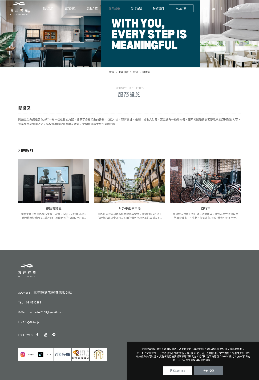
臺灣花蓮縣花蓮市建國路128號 (53, 292)
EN (213, 8)
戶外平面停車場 (130, 208)
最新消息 (70, 8)
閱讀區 (146, 72)
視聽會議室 (54, 208)
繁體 (206, 8)
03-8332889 (33, 302)
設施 (135, 72)
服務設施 (114, 8)
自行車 (205, 208)
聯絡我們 (158, 8)
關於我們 (48, 8)
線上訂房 (181, 8)
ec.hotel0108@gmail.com (46, 312)
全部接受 (208, 370)
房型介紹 (92, 8)
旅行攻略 (136, 8)
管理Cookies (177, 370)
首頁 (111, 72)
